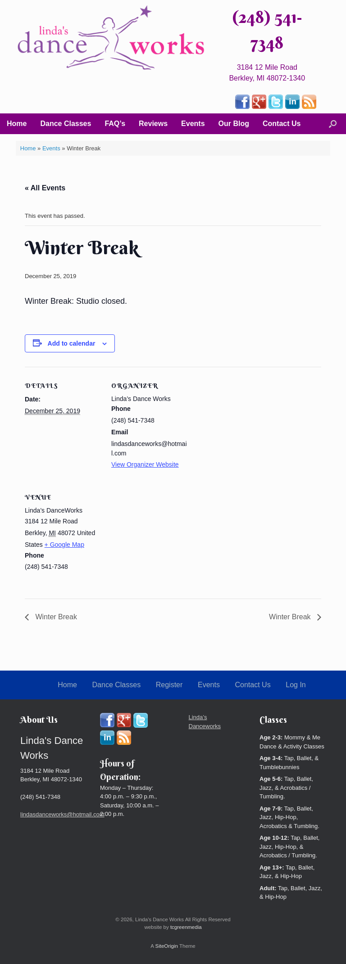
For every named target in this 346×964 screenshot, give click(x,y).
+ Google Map (64, 544)
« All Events (45, 188)
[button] (332, 123)
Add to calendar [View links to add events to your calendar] (72, 343)
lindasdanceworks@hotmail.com (62, 814)
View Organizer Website (145, 464)
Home (17, 123)
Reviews (153, 123)
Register (169, 685)
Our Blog (234, 123)
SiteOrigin (166, 946)
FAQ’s (115, 123)
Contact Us (281, 123)
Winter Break (55, 617)
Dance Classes (65, 123)
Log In (295, 685)
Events (193, 123)
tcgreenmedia (186, 927)
